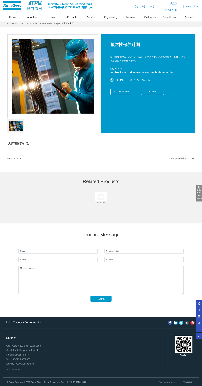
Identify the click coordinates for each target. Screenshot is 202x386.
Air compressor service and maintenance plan (151, 72)
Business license (13, 369)
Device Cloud (192, 6)
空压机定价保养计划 (177, 158)
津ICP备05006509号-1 (80, 382)
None (18, 158)
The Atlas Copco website (27, 322)
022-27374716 (140, 80)
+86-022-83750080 (20, 359)
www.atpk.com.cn (25, 364)
